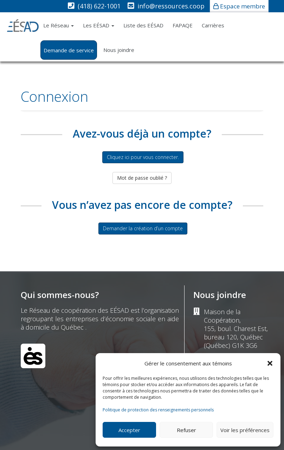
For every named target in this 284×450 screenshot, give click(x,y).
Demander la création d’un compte (143, 228)
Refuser (186, 430)
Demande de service (69, 50)
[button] (269, 363)
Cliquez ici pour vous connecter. (143, 157)
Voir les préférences (245, 430)
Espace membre (242, 6)
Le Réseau (58, 25)
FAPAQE (183, 25)
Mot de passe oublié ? (142, 177)
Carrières (213, 25)
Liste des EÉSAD (143, 25)
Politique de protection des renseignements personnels (158, 410)
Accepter (129, 430)
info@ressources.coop (171, 6)
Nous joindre (118, 49)
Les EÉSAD (98, 25)
